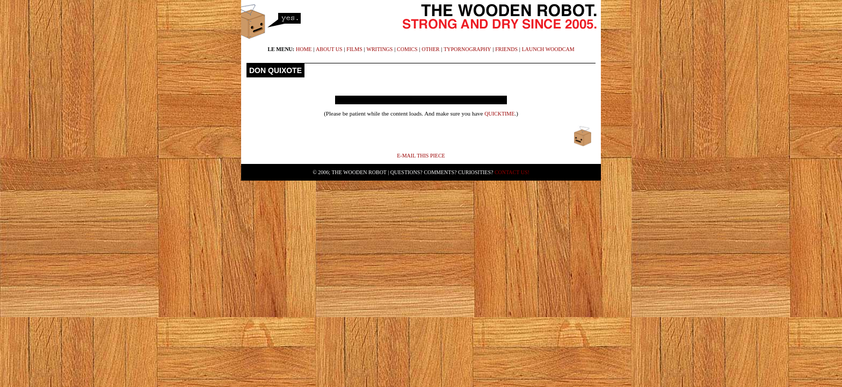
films (354, 49)
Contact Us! (512, 172)
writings (380, 49)
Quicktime (499, 114)
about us (329, 49)
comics (407, 49)
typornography (467, 49)
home (303, 49)
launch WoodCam (548, 49)
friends (506, 49)
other (430, 49)
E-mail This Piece (421, 156)
